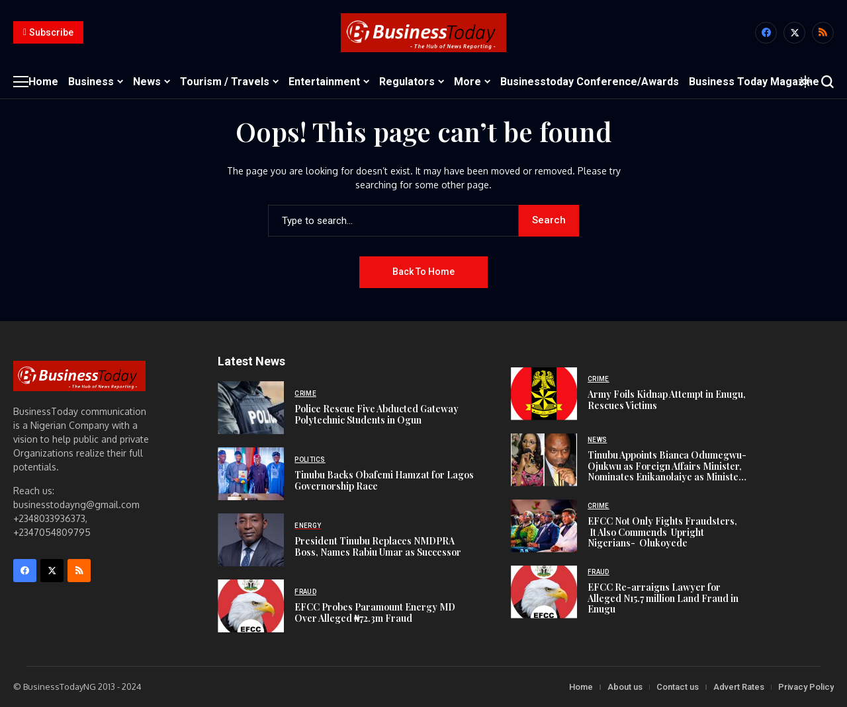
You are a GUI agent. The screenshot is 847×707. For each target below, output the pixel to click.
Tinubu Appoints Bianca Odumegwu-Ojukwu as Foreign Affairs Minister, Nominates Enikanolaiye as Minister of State (667, 471)
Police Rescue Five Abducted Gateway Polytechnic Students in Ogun (376, 414)
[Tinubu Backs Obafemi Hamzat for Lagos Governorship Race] (251, 473)
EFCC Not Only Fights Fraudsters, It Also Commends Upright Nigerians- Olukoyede (663, 532)
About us (625, 687)
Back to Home (423, 271)
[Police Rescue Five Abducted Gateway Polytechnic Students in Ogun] (251, 407)
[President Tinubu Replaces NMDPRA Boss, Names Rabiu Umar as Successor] (251, 539)
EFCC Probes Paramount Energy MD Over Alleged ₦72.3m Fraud (374, 612)
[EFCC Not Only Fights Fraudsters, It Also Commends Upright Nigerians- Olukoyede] (544, 526)
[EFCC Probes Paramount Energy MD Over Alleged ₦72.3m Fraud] (251, 605)
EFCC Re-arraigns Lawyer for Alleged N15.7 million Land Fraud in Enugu (663, 598)
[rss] (823, 33)
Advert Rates (738, 687)
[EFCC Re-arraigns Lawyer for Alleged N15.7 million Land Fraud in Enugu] (544, 592)
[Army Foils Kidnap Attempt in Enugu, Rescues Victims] (544, 393)
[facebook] (766, 33)
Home (581, 687)
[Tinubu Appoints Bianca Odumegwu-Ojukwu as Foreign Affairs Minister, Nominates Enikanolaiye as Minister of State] (544, 459)
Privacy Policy (806, 687)
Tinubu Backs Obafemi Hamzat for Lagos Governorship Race (384, 480)
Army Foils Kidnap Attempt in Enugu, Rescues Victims (667, 400)
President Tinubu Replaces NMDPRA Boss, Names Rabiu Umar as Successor (377, 546)
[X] (794, 33)
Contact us (677, 687)
